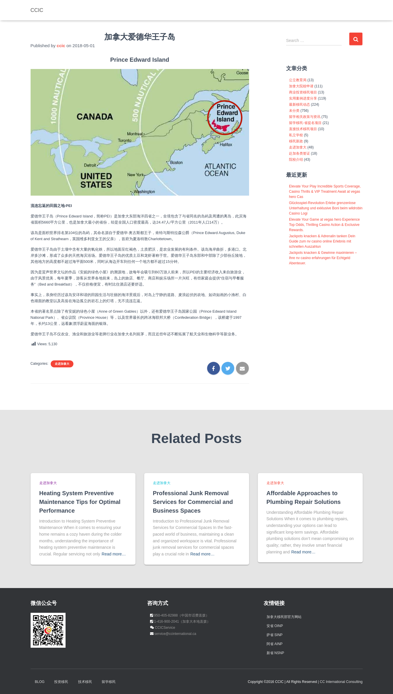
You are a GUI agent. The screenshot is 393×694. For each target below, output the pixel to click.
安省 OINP (275, 626)
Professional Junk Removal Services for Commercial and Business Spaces (195, 502)
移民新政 (296, 141)
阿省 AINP (275, 644)
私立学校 (296, 135)
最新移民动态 (299, 104)
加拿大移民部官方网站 (284, 617)
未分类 (294, 111)
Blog (40, 681)
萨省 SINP (275, 635)
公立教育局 (297, 80)
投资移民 (61, 681)
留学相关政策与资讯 (304, 117)
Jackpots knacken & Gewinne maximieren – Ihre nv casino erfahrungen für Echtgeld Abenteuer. (323, 258)
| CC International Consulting (340, 681)
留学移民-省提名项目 (305, 123)
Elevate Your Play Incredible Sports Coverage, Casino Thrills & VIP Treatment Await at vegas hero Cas (325, 191)
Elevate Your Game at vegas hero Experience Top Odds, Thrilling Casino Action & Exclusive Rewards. (324, 224)
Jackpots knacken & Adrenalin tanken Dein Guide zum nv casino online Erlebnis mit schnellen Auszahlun (322, 241)
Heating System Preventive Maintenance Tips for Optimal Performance (82, 502)
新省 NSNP (275, 653)
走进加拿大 (62, 363)
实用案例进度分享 (303, 98)
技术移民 (85, 681)
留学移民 (109, 681)
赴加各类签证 (299, 153)
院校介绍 (296, 159)
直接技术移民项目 (303, 129)
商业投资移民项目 (303, 92)
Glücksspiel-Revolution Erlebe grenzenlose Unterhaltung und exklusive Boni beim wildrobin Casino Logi (325, 208)
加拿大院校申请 (301, 86)
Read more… (114, 553)
